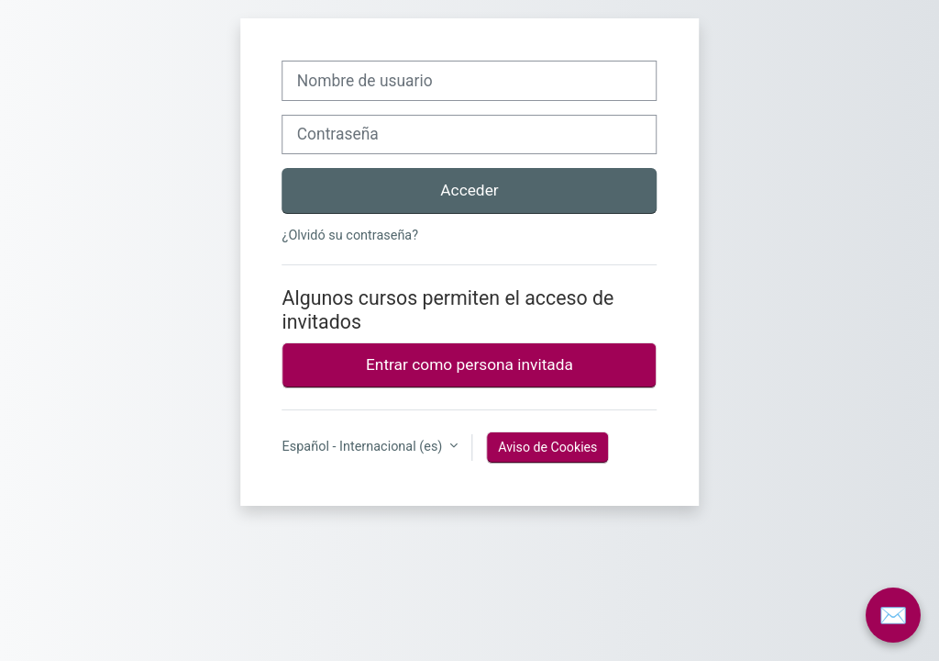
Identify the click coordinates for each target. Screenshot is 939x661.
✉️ (892, 615)
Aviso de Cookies (547, 447)
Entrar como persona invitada (469, 364)
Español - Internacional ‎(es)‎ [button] (364, 446)
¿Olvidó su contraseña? (350, 235)
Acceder (469, 190)
